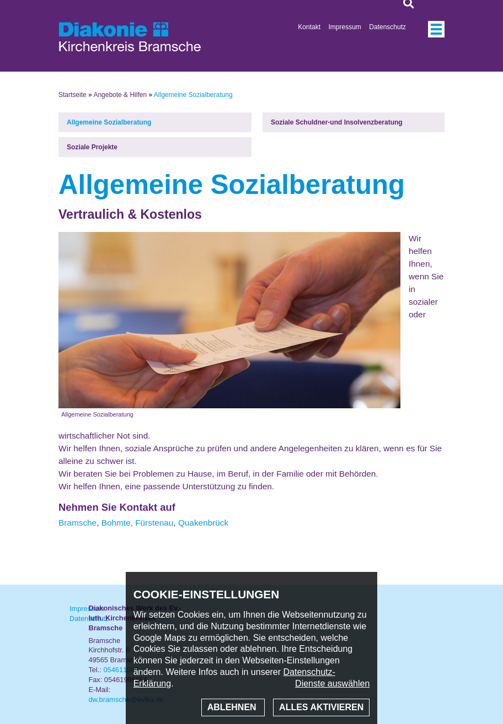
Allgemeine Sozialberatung (109, 122)
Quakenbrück (203, 522)
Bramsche (77, 522)
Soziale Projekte (92, 147)
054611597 (120, 670)
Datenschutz (387, 27)
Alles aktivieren (321, 707)
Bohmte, (117, 522)
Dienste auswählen (332, 683)
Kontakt (309, 27)
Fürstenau (154, 522)
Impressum (345, 27)
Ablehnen (233, 707)
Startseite (72, 95)
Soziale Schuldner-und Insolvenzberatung (337, 122)
